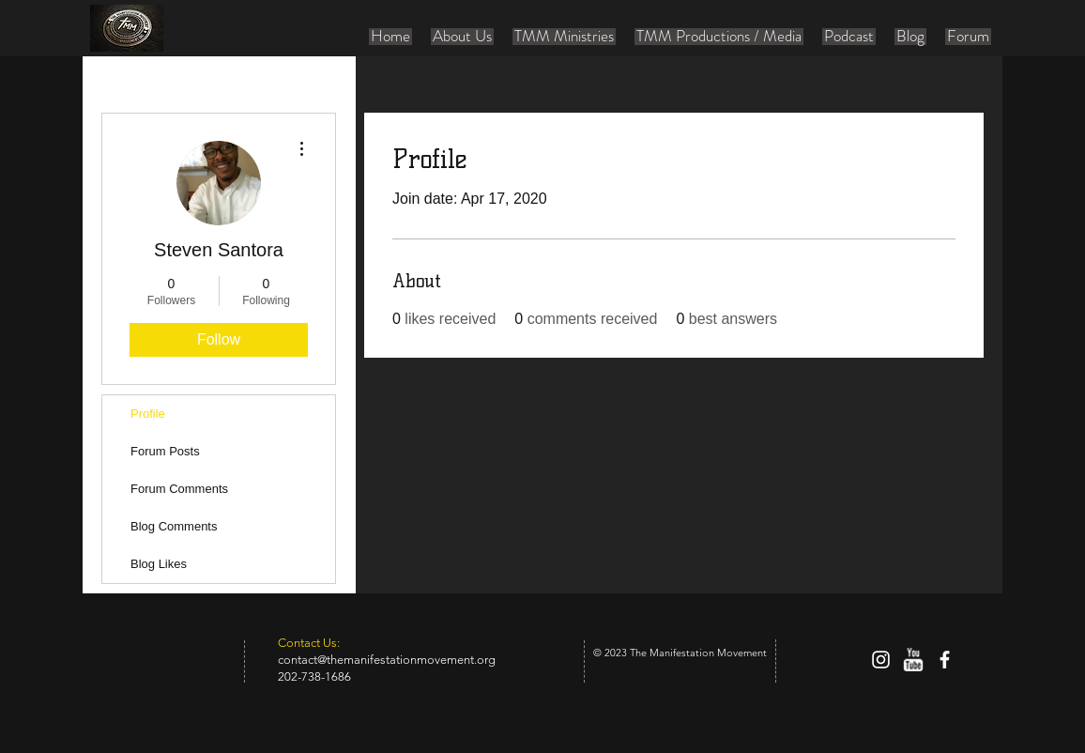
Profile (147, 414)
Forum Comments (179, 489)
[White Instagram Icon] (881, 659)
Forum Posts (165, 451)
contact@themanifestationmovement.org (387, 660)
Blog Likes (158, 564)
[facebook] (944, 659)
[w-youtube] (913, 659)
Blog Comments (173, 526)
